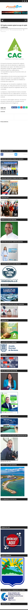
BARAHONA (3, 31)
